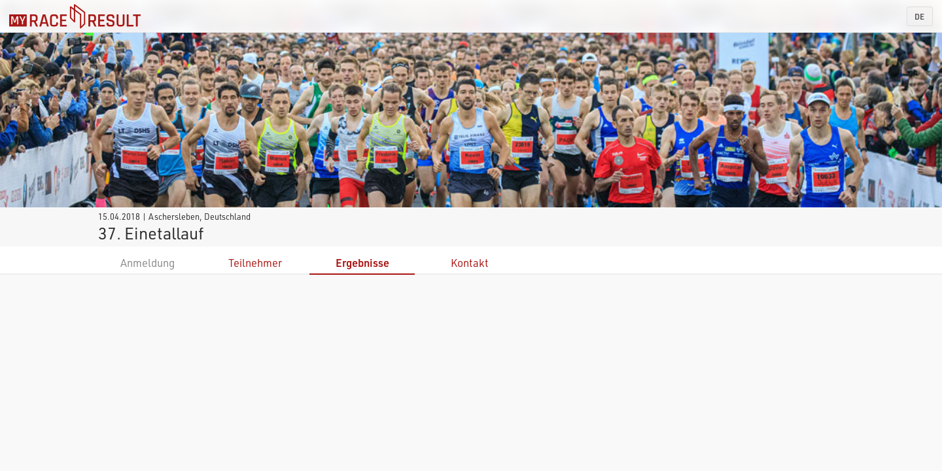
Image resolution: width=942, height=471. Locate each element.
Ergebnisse (362, 263)
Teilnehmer (255, 263)
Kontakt (470, 263)
